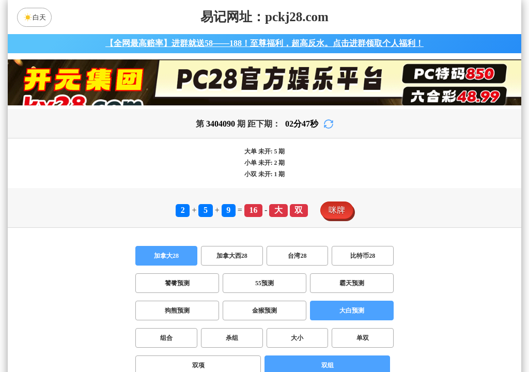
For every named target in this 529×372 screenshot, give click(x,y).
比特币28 (362, 255)
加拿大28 (166, 255)
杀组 (232, 338)
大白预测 (351, 310)
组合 (166, 338)
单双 (362, 338)
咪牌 (337, 210)
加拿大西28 (231, 255)
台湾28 (297, 255)
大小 (297, 338)
